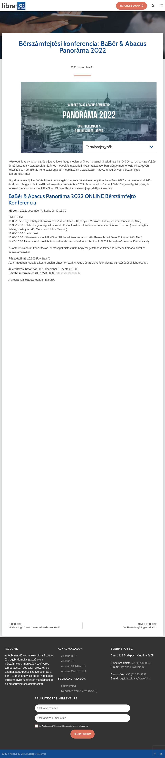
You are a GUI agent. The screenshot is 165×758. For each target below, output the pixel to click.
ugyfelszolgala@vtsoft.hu (135, 678)
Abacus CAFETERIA (73, 671)
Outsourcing (68, 686)
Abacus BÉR (69, 656)
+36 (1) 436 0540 (141, 663)
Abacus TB (67, 661)
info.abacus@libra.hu (132, 667)
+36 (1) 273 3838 (136, 674)
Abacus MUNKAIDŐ (73, 666)
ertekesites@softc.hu (68, 273)
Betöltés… (82, 442)
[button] (153, 5)
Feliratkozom (82, 733)
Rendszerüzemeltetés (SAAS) (79, 691)
